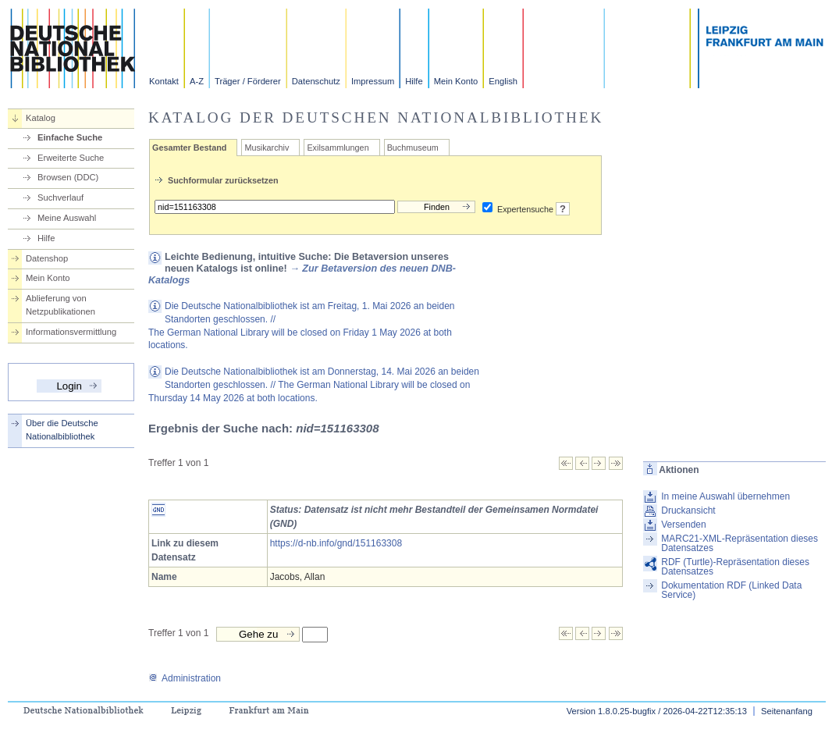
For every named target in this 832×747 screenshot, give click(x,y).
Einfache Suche (69, 137)
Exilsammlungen (337, 147)
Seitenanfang (786, 711)
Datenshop (47, 258)
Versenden (683, 524)
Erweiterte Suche (70, 157)
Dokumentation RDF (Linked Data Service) (731, 590)
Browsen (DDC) (67, 177)
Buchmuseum (413, 147)
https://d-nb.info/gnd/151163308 (336, 543)
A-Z (197, 81)
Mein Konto (456, 81)
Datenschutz (316, 81)
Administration (184, 678)
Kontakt (164, 81)
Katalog (40, 118)
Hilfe (413, 81)
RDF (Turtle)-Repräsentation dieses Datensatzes (735, 567)
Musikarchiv (266, 147)
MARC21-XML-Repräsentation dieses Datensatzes (739, 543)
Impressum (372, 81)
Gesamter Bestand (189, 147)
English (503, 81)
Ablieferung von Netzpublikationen (60, 304)
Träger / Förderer (248, 81)
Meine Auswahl (66, 217)
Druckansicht (688, 510)
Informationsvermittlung (71, 331)
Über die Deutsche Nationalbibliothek (62, 429)
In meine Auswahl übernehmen (725, 496)
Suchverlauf (60, 197)
